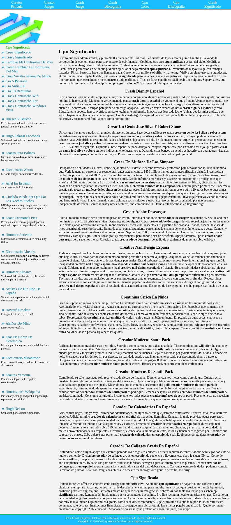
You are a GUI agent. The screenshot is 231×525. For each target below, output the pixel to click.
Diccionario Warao (19, 170)
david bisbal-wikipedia (77, 518)
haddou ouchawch (156, 518)
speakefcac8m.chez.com (118, 521)
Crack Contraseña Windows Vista (26, 108)
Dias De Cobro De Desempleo (19, 339)
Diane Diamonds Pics (21, 218)
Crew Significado (18, 52)
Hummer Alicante (18, 272)
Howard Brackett (18, 310)
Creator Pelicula (17, 4)
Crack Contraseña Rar (21, 101)
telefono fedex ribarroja (105, 518)
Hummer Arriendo (19, 235)
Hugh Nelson (15, 409)
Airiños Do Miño (18, 323)
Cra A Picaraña (16, 81)
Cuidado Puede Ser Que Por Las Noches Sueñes (26, 199)
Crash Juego (80, 4)
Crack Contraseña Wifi (22, 96)
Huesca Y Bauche (18, 119)
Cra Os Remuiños (18, 91)
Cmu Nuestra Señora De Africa (28, 76)
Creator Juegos (49, 4)
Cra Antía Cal (15, 86)
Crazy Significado (19, 57)
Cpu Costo (145, 4)
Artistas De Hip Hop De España (23, 291)
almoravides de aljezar (132, 518)
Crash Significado (212, 4)
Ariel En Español (18, 183)
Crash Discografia (112, 4)
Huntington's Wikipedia (23, 392)
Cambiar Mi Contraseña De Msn (29, 62)
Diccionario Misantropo (23, 358)
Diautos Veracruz (18, 375)
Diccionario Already (20, 252)
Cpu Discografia (176, 4)
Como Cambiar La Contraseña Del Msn (28, 69)
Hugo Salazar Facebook (23, 136)
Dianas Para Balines (20, 153)
